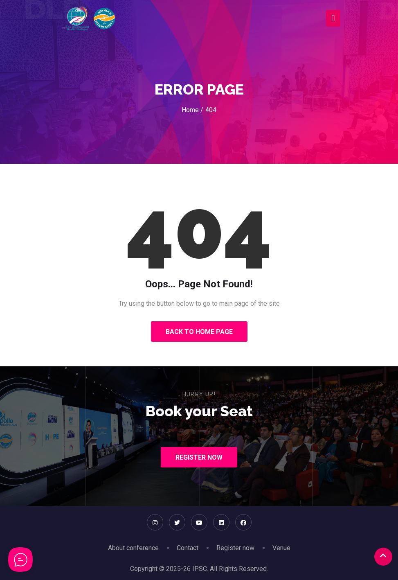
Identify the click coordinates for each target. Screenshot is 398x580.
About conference (133, 548)
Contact (187, 548)
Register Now (199, 457)
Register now (235, 548)
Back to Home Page (199, 332)
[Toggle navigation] (333, 18)
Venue (281, 548)
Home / (192, 110)
